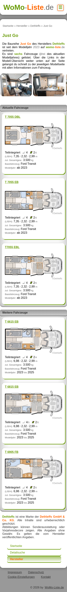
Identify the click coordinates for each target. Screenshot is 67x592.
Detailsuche (17, 552)
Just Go (47, 26)
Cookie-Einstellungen (21, 576)
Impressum (15, 572)
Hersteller (22, 26)
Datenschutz (36, 572)
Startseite (8, 26)
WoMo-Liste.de (54, 587)
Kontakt (46, 576)
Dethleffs (35, 26)
